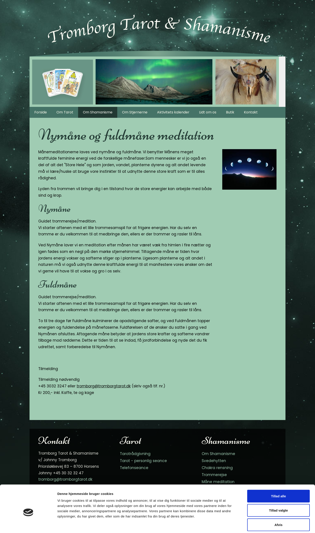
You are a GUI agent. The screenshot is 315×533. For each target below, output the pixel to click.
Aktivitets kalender (173, 112)
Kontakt (251, 112)
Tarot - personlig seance (143, 460)
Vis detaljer (227, 524)
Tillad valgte (278, 490)
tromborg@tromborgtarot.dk (104, 386)
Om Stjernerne (134, 112)
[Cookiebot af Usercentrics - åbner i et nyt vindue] (28, 524)
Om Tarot (64, 112)
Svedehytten (214, 460)
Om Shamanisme (97, 112)
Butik (230, 112)
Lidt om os (207, 112)
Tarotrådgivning (135, 453)
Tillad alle (278, 475)
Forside (40, 112)
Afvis (279, 504)
